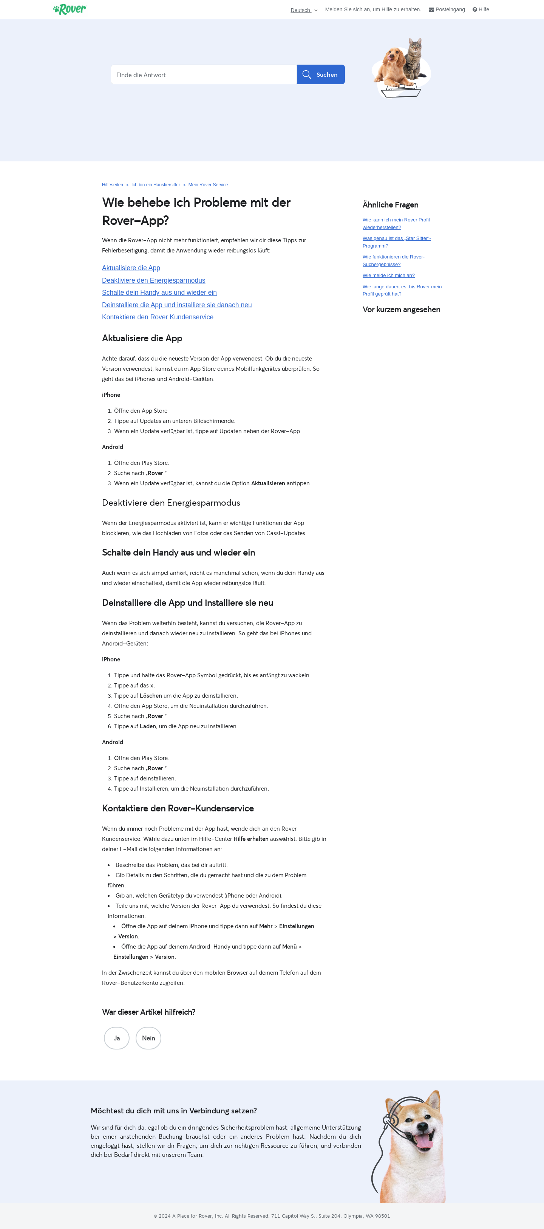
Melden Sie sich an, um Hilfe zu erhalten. (373, 9)
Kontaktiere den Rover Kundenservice (157, 317)
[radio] (117, 1038)
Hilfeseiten (112, 184)
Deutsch (301, 10)
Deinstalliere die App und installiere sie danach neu (177, 305)
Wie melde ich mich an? (389, 275)
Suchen (321, 74)
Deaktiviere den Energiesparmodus (154, 280)
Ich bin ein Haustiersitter (155, 184)
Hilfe (481, 9)
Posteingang (447, 9)
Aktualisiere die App (131, 268)
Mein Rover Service (208, 184)
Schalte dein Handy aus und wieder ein (159, 292)
